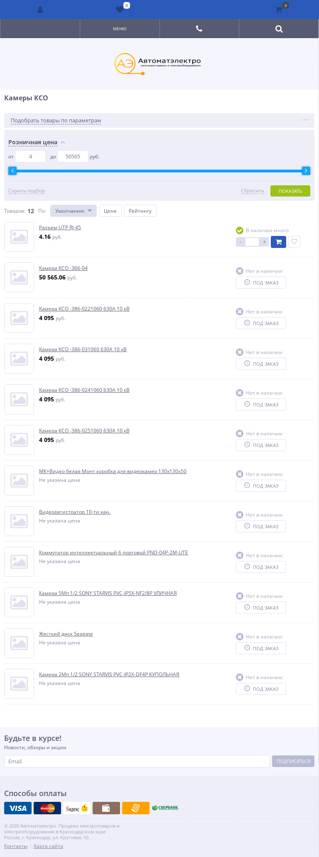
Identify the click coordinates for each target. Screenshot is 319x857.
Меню (120, 29)
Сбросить (252, 190)
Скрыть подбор (26, 190)
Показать (290, 191)
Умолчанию (69, 210)
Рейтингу (140, 210)
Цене (110, 210)
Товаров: (14, 210)
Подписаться (293, 761)
